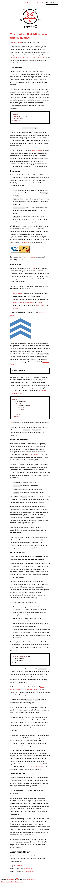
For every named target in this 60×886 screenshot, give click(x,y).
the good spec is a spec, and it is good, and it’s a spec (28, 57)
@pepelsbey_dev (29, 871)
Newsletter (40, 3)
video (38, 305)
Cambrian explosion (29, 257)
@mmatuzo (31, 879)
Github (17, 882)
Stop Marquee (26, 128)
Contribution (10, 882)
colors (40, 302)
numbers (26, 302)
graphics (16, 308)
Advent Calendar (52, 3)
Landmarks (17, 293)
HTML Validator (24, 242)
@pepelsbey (28, 868)
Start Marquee (34, 128)
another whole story (33, 454)
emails (20, 302)
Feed (21, 882)
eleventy (10, 879)
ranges (31, 302)
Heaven (32, 3)
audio (42, 305)
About (3, 882)
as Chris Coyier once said (35, 766)
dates (15, 302)
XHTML (32, 268)
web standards (37, 150)
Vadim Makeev (17, 42)
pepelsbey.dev (18, 866)
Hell (26, 3)
